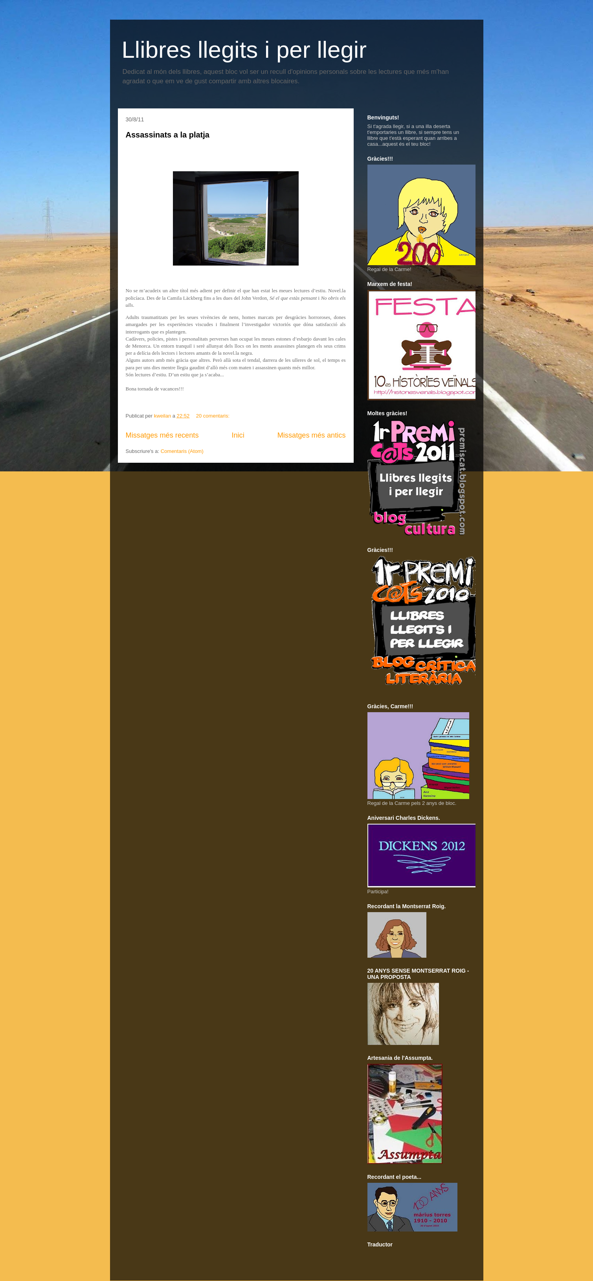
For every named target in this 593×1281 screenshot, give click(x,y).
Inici (237, 435)
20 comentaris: (213, 416)
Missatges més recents (162, 435)
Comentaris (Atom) (182, 451)
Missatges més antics (311, 435)
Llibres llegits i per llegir (244, 50)
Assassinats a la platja (167, 134)
